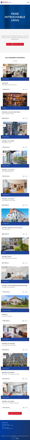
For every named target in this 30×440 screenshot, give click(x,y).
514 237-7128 (6, 427)
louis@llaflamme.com (9, 428)
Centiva (17, 438)
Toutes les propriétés (15, 413)
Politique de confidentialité (12, 436)
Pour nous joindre (18, 44)
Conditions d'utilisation (21, 436)
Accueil (9, 44)
